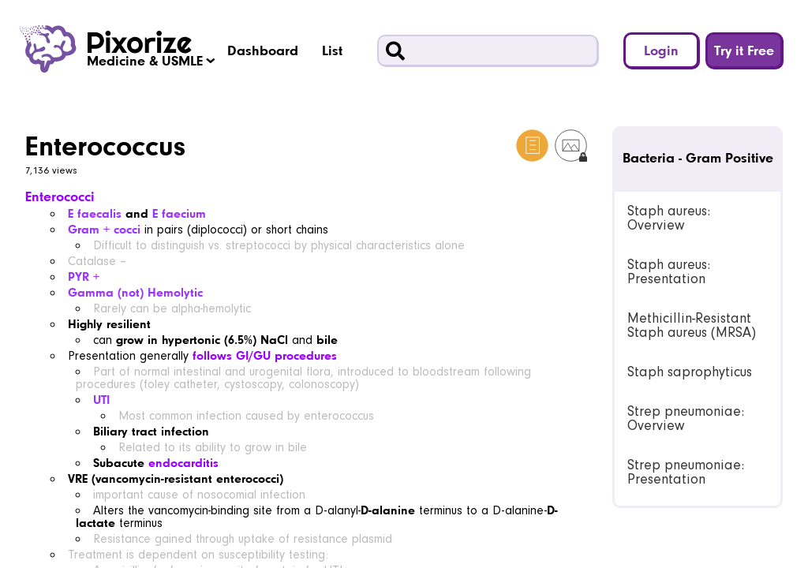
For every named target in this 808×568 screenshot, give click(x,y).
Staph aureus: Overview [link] (668, 218)
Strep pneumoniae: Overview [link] (685, 418)
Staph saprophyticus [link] (689, 372)
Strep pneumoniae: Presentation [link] (685, 472)
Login (661, 50)
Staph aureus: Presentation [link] (668, 271)
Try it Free (744, 50)
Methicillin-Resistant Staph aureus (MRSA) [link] (691, 325)
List (332, 50)
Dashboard (262, 50)
